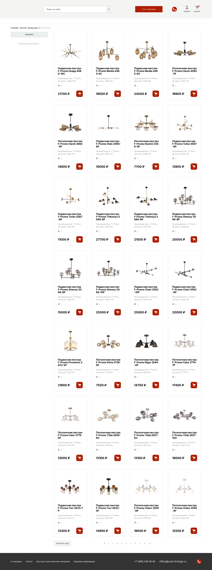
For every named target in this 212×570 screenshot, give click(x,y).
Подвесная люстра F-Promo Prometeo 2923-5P (70, 362)
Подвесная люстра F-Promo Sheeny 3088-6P (70, 290)
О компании (16, 561)
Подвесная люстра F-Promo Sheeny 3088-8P (184, 217)
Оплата (29, 561)
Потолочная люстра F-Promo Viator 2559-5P (184, 508)
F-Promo (77, 78)
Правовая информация (84, 561)
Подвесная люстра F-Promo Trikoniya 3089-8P (108, 217)
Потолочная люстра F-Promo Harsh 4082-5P (70, 144)
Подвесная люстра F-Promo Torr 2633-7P (70, 508)
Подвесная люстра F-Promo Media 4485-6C (108, 71)
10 (144, 543)
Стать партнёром (149, 9)
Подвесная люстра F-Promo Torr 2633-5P (108, 508)
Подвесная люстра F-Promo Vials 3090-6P (108, 144)
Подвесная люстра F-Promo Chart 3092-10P (146, 290)
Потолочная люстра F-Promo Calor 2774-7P (184, 362)
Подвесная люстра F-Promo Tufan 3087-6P (70, 217)
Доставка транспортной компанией (53, 561)
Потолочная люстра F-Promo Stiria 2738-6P (108, 362)
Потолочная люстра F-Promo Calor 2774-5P (70, 435)
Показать (29, 35)
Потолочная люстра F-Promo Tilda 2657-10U (184, 435)
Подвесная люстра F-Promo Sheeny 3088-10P (108, 290)
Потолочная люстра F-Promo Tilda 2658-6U (108, 435)
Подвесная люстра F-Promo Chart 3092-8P (184, 290)
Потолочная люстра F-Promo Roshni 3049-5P (146, 144)
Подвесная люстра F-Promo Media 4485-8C (146, 71)
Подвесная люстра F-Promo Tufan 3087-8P (184, 144)
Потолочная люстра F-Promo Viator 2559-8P (146, 508)
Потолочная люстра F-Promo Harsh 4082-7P (184, 71)
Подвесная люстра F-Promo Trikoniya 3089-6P (146, 217)
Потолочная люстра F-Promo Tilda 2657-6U (146, 435)
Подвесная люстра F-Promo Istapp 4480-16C (69, 71)
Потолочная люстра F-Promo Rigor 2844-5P (146, 362)
